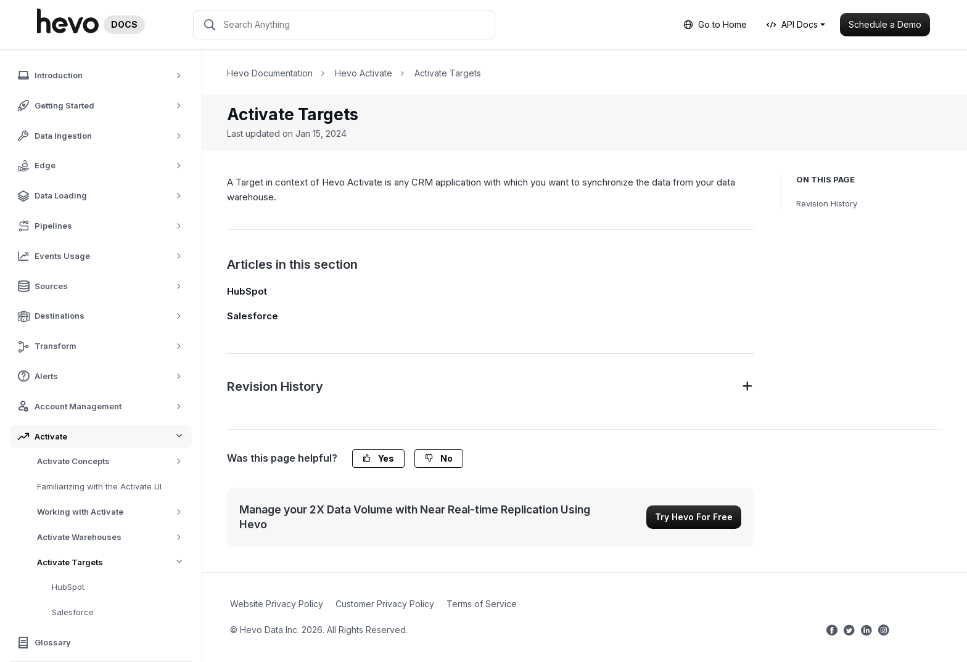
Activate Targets (114, 562)
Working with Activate (114, 512)
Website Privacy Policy (276, 604)
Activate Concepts (114, 461)
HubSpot (68, 587)
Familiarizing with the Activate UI (99, 486)
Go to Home (715, 24)
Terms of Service (481, 604)
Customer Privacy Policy (384, 604)
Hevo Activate (363, 73)
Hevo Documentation (270, 73)
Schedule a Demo (885, 24)
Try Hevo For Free (694, 517)
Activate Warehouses (114, 537)
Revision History (826, 203)
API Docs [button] (792, 24)
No (439, 458)
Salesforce (73, 612)
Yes (378, 458)
